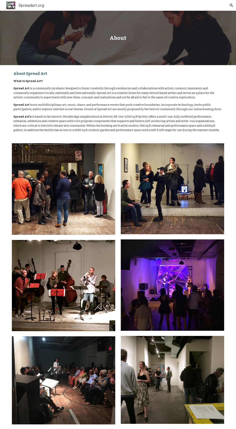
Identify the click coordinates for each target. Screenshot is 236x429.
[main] (118, 38)
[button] (231, 5)
